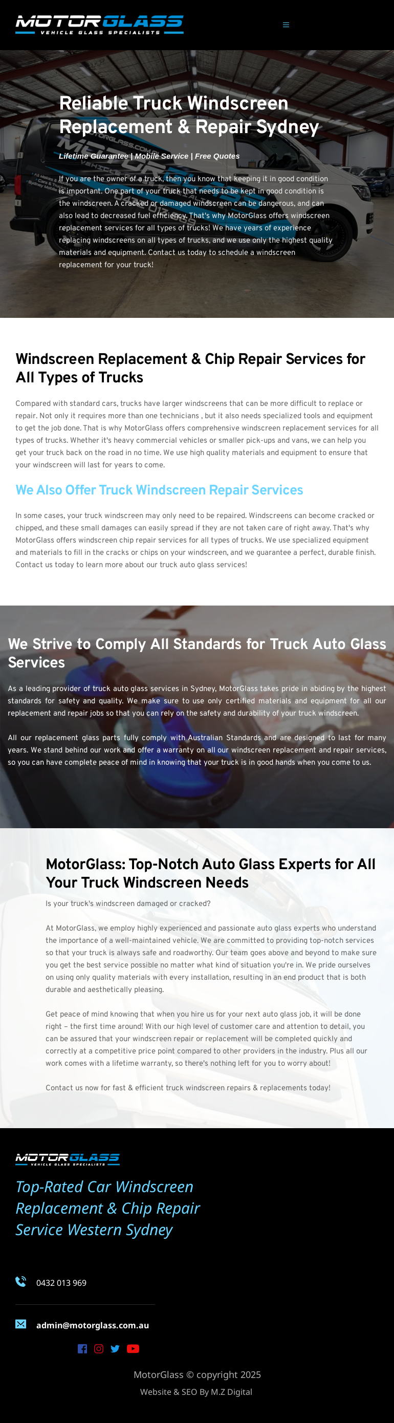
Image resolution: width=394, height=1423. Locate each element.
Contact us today (44, 565)
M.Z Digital (231, 1391)
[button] (284, 25)
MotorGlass (247, 216)
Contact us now (72, 1088)
